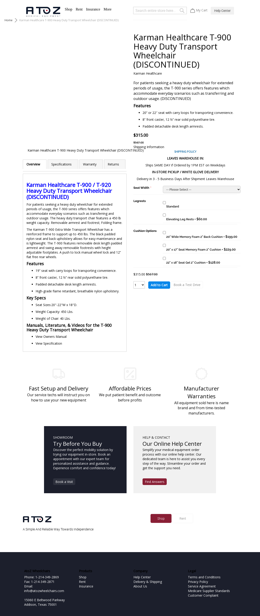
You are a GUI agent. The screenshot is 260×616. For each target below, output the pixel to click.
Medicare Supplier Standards (209, 591)
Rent (79, 9)
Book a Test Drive (187, 285)
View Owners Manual (51, 336)
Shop (68, 9)
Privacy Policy (198, 581)
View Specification (49, 343)
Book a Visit (64, 482)
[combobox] (160, 10)
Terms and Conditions (204, 577)
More (108, 9)
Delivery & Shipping (147, 581)
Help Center (222, 10)
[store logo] (43, 12)
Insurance (93, 9)
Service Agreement (202, 586)
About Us (140, 586)
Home (9, 20)
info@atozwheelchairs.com (44, 591)
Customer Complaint (203, 595)
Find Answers (154, 482)
